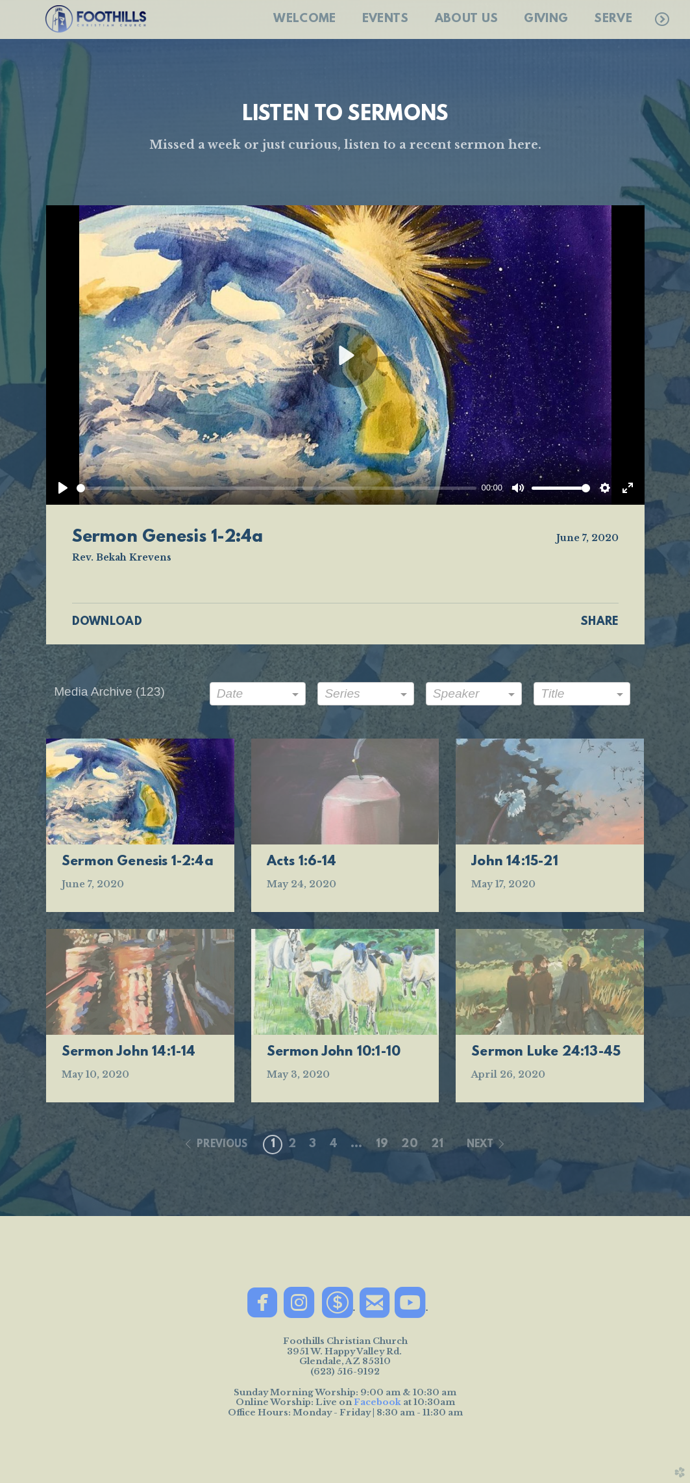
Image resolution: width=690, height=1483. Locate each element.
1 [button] (273, 1144)
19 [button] (382, 1144)
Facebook (377, 1402)
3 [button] (312, 1144)
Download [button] (107, 622)
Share (599, 622)
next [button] (480, 1144)
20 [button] (409, 1144)
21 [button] (437, 1144)
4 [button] (334, 1144)
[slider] (276, 488)
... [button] (357, 1144)
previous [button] (222, 1144)
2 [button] (292, 1144)
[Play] (63, 487)
